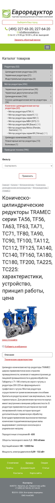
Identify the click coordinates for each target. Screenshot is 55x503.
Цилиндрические (16, 96)
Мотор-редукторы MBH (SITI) (24, 121)
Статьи (45, 468)
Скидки (44, 463)
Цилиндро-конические (18, 137)
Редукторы (12, 66)
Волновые (11, 144)
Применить (27, 176)
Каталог (14, 185)
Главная (5, 185)
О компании (12, 463)
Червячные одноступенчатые (21, 89)
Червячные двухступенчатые (21, 93)
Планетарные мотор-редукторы (22, 141)
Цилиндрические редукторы (21, 72)
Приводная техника (17, 150)
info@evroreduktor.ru (29, 32)
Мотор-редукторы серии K (23, 115)
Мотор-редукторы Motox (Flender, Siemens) (25, 129)
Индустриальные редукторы (20, 79)
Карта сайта (36, 473)
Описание (9, 355)
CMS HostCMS (27, 495)
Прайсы (9, 468)
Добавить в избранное (16, 346)
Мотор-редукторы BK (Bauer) (25, 124)
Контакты (18, 473)
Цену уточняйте (9, 340)
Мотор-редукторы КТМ (21, 111)
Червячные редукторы (18, 75)
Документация (28, 468)
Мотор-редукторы (16, 84)
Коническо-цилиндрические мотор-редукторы (22, 107)
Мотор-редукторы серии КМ (24, 118)
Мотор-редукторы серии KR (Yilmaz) (28, 133)
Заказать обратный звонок (27, 40)
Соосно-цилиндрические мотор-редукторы (26, 101)
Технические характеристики (19, 359)
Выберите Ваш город (27, 22)
